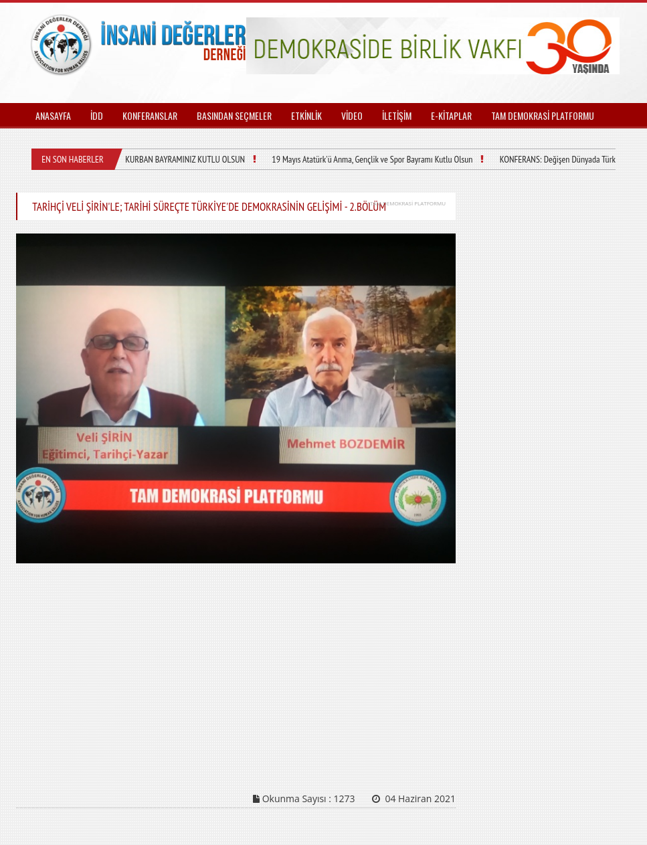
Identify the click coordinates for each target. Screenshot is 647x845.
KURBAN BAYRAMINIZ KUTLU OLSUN (185, 159)
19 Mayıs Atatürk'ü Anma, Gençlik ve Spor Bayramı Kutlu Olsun (372, 159)
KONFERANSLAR (149, 115)
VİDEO (352, 115)
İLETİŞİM (396, 115)
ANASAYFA (53, 115)
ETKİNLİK (306, 115)
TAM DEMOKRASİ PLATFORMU (542, 115)
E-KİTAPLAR (451, 115)
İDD (96, 115)
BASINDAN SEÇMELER (234, 115)
